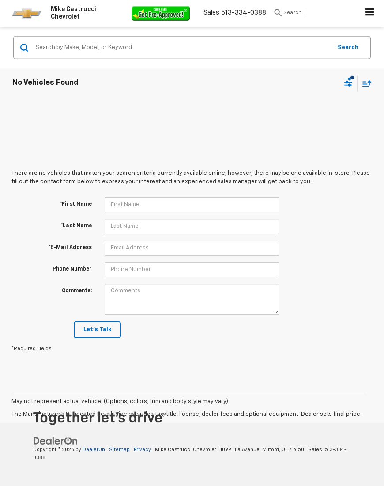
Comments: (77, 291)
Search (348, 47)
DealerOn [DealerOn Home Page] (94, 449)
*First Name (76, 204)
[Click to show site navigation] (370, 13)
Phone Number (72, 269)
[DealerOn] (55, 441)
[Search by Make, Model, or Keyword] (182, 47)
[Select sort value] (365, 83)
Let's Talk (97, 329)
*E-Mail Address (70, 247)
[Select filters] (348, 83)
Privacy (142, 449)
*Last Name (76, 226)
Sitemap (119, 449)
